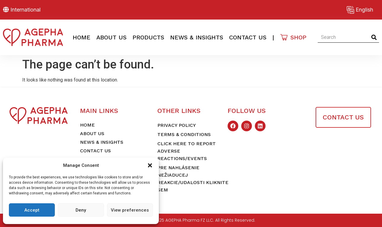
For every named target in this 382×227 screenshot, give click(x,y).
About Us (111, 37)
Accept (31, 210)
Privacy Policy (176, 125)
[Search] (374, 37)
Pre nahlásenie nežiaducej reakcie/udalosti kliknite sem (192, 179)
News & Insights (196, 37)
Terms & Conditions (184, 134)
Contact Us (247, 37)
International (25, 10)
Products (148, 37)
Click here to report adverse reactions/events (186, 151)
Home (81, 37)
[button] (150, 165)
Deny (81, 210)
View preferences (130, 210)
